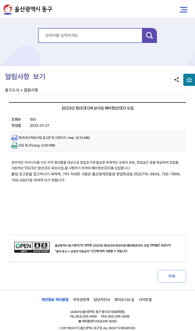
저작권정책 (81, 299)
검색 (149, 35)
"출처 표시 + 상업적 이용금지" (72, 251)
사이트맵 (145, 299)
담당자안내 (102, 299)
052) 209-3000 (86, 316)
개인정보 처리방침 (55, 299)
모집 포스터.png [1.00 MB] (33, 146)
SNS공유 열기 (177, 80)
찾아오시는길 (124, 299)
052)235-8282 (106, 321)
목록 (171, 276)
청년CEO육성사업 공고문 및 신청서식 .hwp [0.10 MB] (50, 138)
